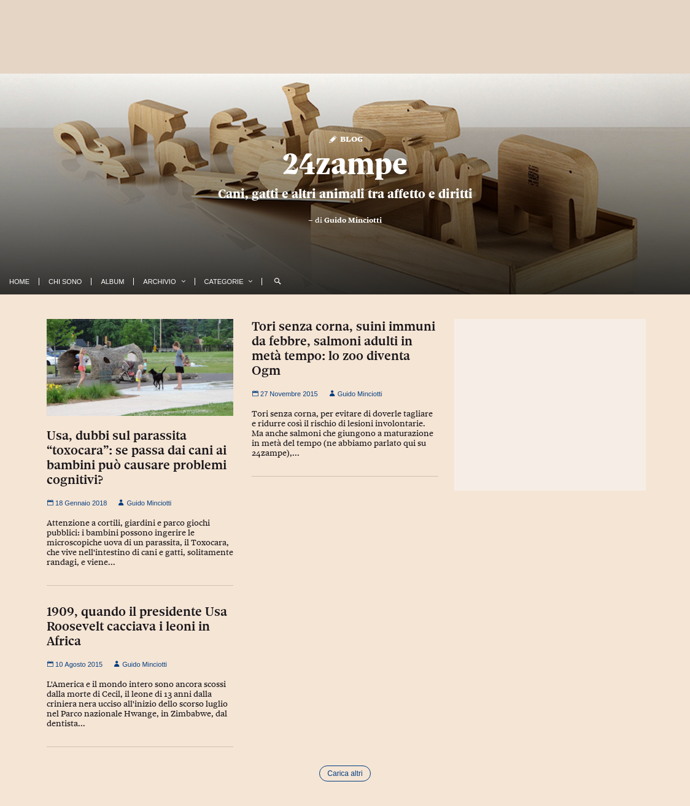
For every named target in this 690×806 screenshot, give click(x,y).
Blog (345, 138)
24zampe (345, 163)
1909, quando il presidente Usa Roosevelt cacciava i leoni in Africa (137, 626)
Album (112, 281)
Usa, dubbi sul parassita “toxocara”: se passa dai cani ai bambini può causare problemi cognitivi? (137, 458)
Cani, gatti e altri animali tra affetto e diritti (345, 194)
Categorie (224, 281)
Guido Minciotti (353, 220)
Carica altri (344, 773)
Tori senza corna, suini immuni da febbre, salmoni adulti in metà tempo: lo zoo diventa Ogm (343, 348)
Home (19, 281)
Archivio (159, 281)
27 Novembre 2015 (285, 393)
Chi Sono (65, 281)
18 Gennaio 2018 (77, 503)
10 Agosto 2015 (75, 664)
